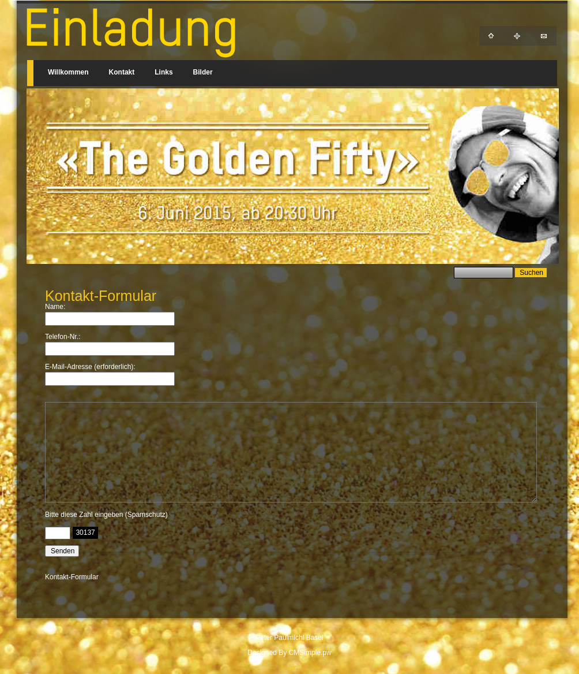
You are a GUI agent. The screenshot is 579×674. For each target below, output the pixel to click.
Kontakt (122, 72)
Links (163, 72)
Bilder (203, 72)
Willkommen (68, 72)
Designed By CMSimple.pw (289, 653)
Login (289, 668)
